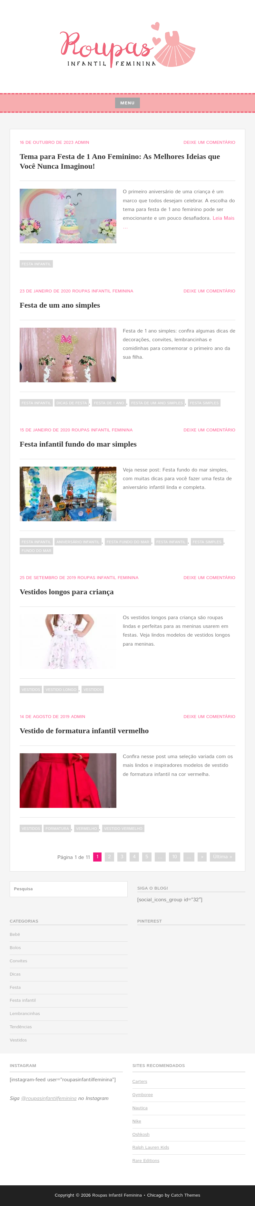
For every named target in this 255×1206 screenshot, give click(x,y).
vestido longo (60, 690)
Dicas (15, 974)
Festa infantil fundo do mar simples (78, 444)
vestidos (92, 690)
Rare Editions (146, 1161)
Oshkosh (141, 1134)
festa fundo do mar (128, 542)
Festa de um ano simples (60, 305)
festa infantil (171, 542)
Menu (127, 103)
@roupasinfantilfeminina (49, 1098)
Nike (136, 1121)
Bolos (15, 948)
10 (174, 857)
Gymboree (142, 1095)
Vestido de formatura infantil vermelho (84, 730)
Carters (139, 1081)
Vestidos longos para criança (67, 591)
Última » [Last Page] (222, 857)
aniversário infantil (78, 542)
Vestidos (31, 690)
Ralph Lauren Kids (150, 1147)
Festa (15, 987)
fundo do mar (36, 551)
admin (82, 142)
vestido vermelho (123, 828)
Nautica (140, 1108)
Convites (18, 961)
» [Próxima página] (202, 857)
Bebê (15, 934)
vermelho (86, 828)
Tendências (21, 1027)
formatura (57, 828)
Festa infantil (36, 264)
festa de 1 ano (109, 403)
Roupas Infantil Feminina (102, 291)
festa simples (204, 403)
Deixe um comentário (209, 142)
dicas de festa (71, 403)
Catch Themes (185, 1195)
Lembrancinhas (25, 1013)
